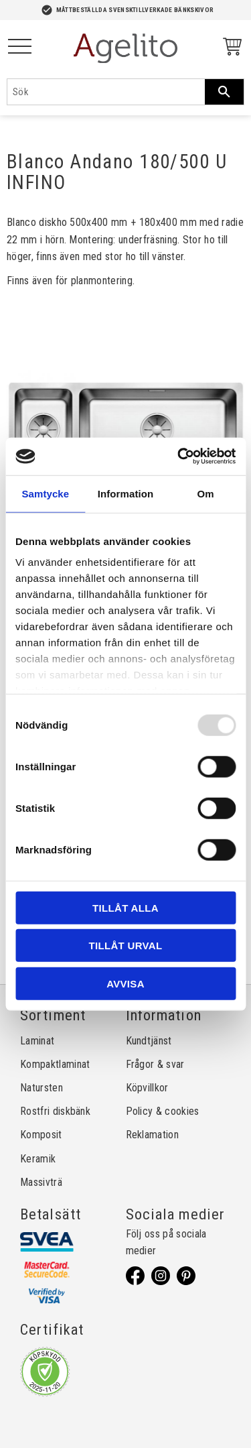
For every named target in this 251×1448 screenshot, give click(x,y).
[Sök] (224, 92)
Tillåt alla (125, 907)
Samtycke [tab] (45, 493)
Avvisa (125, 983)
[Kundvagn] (230, 48)
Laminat (37, 1040)
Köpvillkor (147, 1087)
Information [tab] (126, 493)
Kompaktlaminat (55, 1064)
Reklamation (152, 1134)
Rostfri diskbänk (55, 1111)
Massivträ (41, 1182)
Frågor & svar (155, 1064)
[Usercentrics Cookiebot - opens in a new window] (179, 456)
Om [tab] (205, 493)
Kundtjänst (149, 1040)
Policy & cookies (162, 1111)
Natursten (41, 1087)
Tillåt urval (126, 945)
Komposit (41, 1134)
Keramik (38, 1158)
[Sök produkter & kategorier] (106, 92)
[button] (19, 47)
